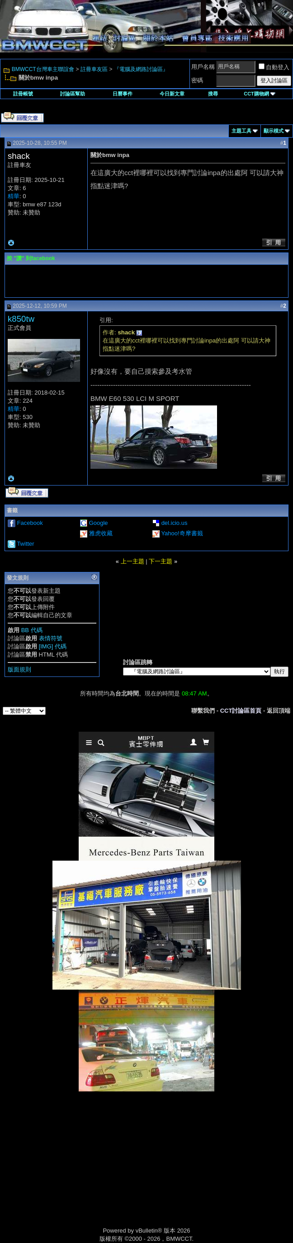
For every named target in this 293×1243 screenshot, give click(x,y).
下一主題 (160, 561)
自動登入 (274, 67)
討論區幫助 (72, 93)
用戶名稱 (203, 66)
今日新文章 (172, 93)
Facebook (30, 522)
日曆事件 (122, 93)
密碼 (197, 80)
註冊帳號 (23, 93)
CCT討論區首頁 (241, 710)
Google (98, 522)
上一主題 (132, 561)
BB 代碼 (32, 630)
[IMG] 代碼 (52, 646)
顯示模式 (274, 130)
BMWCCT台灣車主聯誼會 (43, 69)
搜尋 (213, 93)
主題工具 (241, 130)
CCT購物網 (259, 93)
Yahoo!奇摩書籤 (182, 533)
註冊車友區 (94, 69)
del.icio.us (174, 522)
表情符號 (50, 638)
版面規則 (19, 669)
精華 (13, 196)
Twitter (25, 543)
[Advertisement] (69, 1168)
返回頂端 (278, 710)
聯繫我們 (203, 710)
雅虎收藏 (101, 533)
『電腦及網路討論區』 (141, 69)
